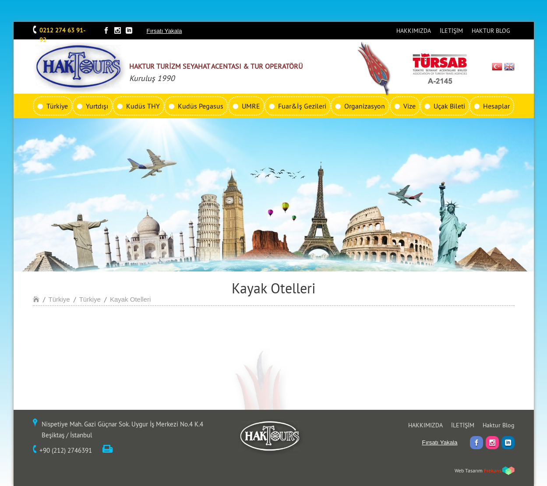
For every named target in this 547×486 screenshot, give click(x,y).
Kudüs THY (143, 106)
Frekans (492, 470)
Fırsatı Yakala (164, 31)
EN (509, 66)
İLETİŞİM (451, 31)
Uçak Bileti (449, 106)
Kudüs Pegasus (200, 106)
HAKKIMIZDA (413, 31)
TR (497, 66)
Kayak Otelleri (130, 299)
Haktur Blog (499, 425)
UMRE (251, 106)
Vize (409, 106)
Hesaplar (496, 106)
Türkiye (57, 106)
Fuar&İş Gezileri (302, 106)
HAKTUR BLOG (491, 31)
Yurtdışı (97, 106)
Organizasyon (364, 106)
